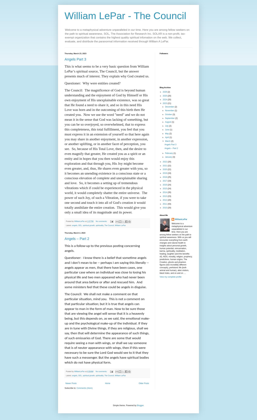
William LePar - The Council (125, 15)
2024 (165, 99)
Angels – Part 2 (77, 239)
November (170, 110)
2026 (165, 92)
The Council (109, 225)
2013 (165, 196)
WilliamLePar (181, 219)
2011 (165, 204)
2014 (165, 192)
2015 (165, 188)
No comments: (102, 221)
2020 (165, 169)
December (170, 107)
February (169, 153)
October (169, 114)
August (168, 122)
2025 (165, 96)
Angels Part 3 (75, 59)
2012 (165, 200)
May (167, 133)
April (167, 137)
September (170, 118)
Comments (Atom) (84, 388)
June (167, 130)
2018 (165, 177)
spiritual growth (89, 225)
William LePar (120, 375)
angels (74, 225)
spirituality (99, 225)
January (169, 157)
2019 (165, 173)
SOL (80, 225)
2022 (165, 162)
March (168, 141)
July (167, 126)
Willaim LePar (120, 225)
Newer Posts (71, 383)
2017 (165, 181)
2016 (165, 185)
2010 (165, 208)
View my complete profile (170, 277)
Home (107, 383)
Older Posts (144, 383)
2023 (165, 103)
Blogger (140, 405)
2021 (165, 166)
